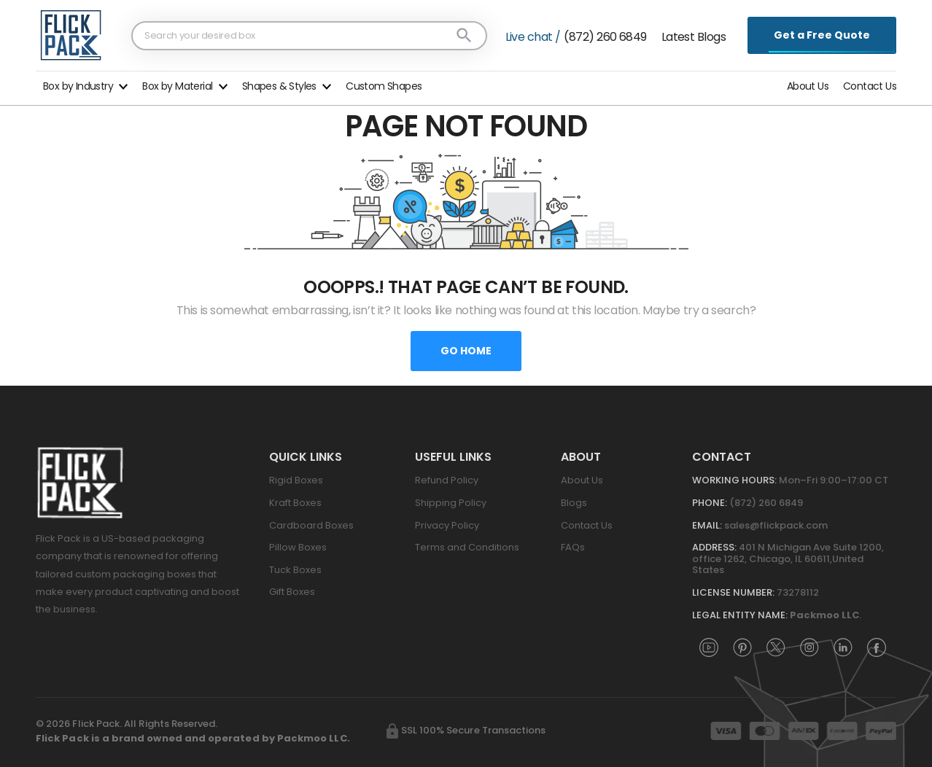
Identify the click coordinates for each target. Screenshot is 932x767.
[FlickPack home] (71, 35)
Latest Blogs (693, 36)
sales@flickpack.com (776, 525)
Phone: (709, 503)
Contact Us (869, 86)
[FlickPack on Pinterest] (742, 646)
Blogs (574, 503)
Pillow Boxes (298, 547)
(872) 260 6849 (605, 36)
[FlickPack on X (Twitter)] (776, 646)
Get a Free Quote (822, 35)
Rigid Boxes (296, 480)
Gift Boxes (292, 592)
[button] (85, 84)
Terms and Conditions (467, 547)
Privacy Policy (447, 525)
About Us (807, 86)
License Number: (733, 592)
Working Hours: (734, 480)
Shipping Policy (450, 503)
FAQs (573, 547)
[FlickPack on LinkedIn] (843, 646)
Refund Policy (446, 480)
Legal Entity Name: (740, 615)
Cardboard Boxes (311, 525)
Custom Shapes (384, 86)
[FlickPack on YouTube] (709, 646)
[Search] (464, 35)
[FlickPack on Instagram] (809, 646)
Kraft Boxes (295, 503)
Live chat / (533, 36)
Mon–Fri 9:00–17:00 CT (833, 480)
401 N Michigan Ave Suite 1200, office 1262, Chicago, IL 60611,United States (788, 558)
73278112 (798, 592)
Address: (714, 547)
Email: (707, 525)
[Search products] (299, 35)
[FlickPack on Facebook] (876, 646)
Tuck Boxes (295, 570)
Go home (466, 350)
